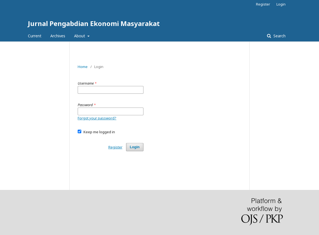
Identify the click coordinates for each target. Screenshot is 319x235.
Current (34, 35)
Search (279, 35)
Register (263, 4)
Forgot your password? (97, 118)
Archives (57, 35)
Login (281, 4)
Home (83, 66)
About (80, 35)
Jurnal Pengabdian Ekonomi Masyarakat (94, 23)
